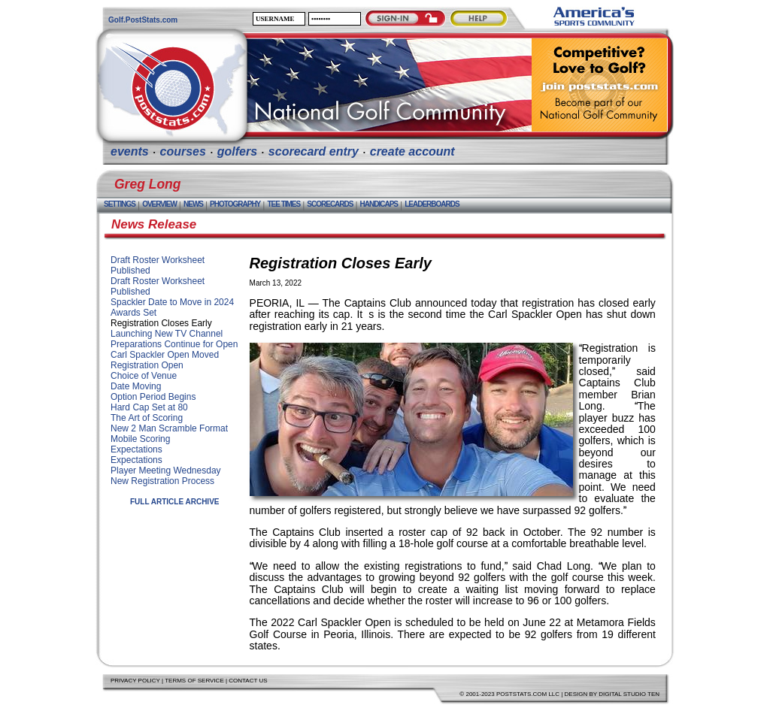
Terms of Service (194, 680)
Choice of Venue (144, 376)
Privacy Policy (135, 680)
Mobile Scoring (140, 439)
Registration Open (147, 365)
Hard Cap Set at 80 (149, 407)
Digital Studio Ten (629, 694)
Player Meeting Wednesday (166, 470)
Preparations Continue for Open (174, 344)
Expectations (136, 449)
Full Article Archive (175, 502)
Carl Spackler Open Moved (165, 354)
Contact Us (248, 680)
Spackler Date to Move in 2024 (172, 302)
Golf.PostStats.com (142, 20)
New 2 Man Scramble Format (169, 428)
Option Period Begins (153, 397)
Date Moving (136, 386)
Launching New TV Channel (167, 333)
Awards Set (133, 312)
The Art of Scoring (147, 418)
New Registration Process (162, 481)
